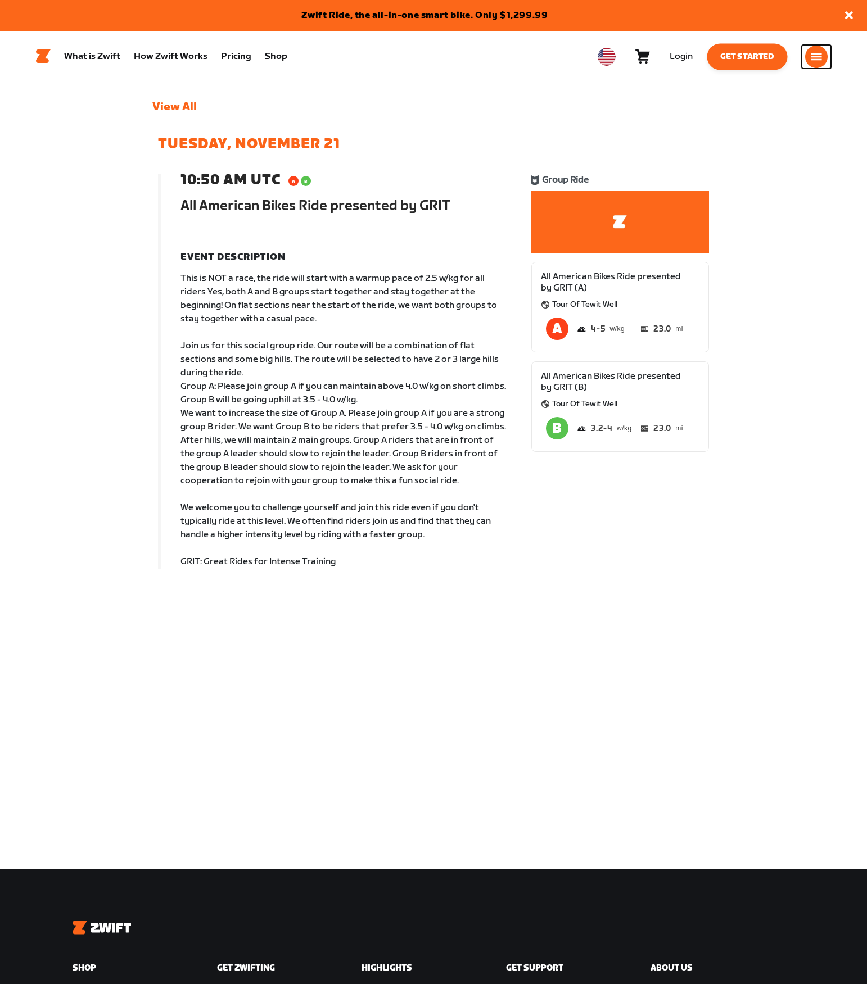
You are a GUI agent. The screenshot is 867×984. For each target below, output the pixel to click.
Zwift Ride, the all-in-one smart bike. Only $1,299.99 (424, 15)
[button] (849, 16)
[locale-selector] (607, 57)
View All (174, 107)
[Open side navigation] (816, 57)
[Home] (43, 56)
